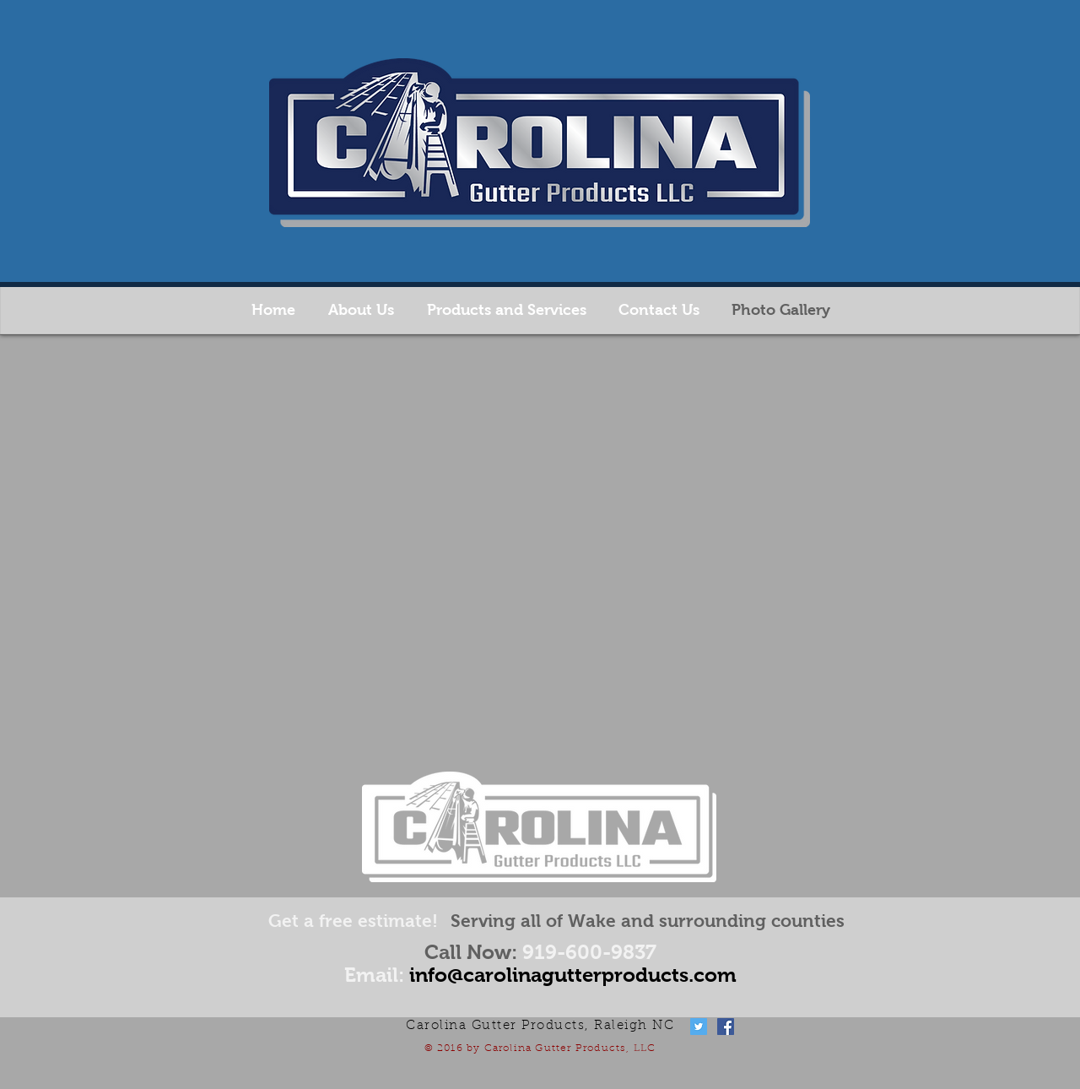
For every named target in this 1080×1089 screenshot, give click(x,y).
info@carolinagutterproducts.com (573, 974)
